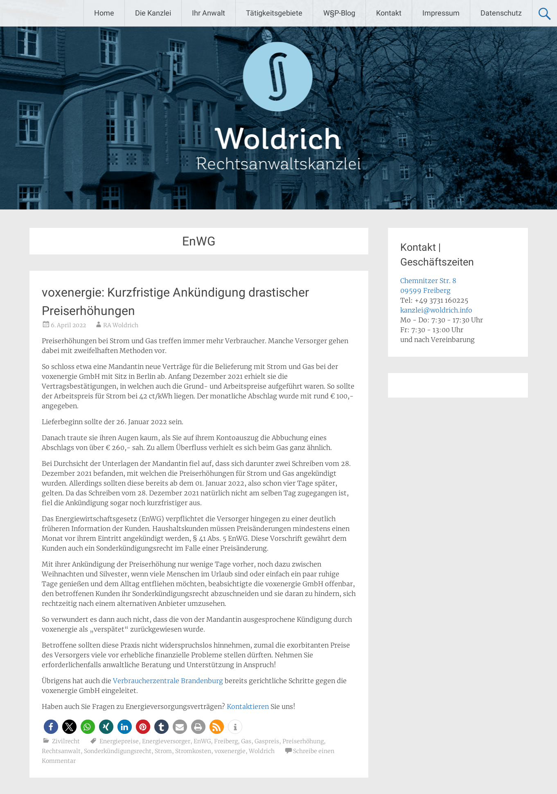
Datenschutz (501, 13)
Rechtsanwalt (61, 751)
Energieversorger (166, 741)
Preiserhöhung (303, 741)
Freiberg (226, 741)
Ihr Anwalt (208, 13)
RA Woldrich (120, 325)
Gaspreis (267, 741)
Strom (163, 751)
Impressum (441, 13)
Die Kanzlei (153, 13)
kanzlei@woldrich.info (436, 310)
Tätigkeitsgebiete (274, 13)
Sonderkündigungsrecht (117, 751)
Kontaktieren (248, 706)
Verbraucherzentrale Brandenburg (168, 681)
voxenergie (230, 751)
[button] (51, 727)
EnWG (202, 741)
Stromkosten (193, 751)
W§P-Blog (339, 13)
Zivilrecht (66, 741)
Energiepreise (119, 741)
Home (104, 13)
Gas (246, 741)
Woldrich (262, 751)
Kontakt (388, 13)
